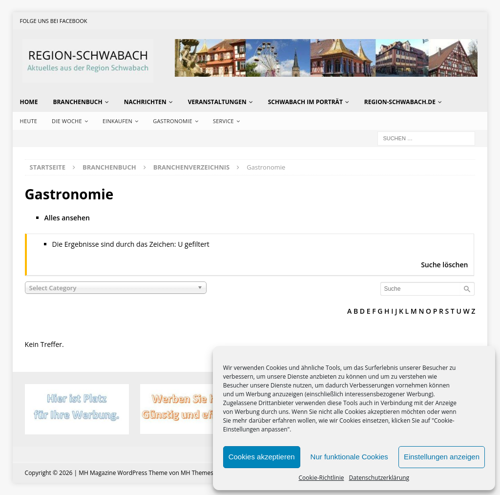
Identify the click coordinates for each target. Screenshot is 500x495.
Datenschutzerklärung (379, 477)
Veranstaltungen (217, 102)
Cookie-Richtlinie (321, 477)
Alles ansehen (67, 217)
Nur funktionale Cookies (349, 456)
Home (29, 102)
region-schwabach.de (400, 102)
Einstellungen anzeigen (441, 456)
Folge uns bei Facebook (53, 20)
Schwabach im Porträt (305, 102)
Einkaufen (117, 121)
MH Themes (197, 473)
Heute (28, 121)
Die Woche (67, 121)
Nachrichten (145, 102)
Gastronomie (172, 121)
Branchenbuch (77, 102)
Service (223, 121)
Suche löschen (444, 264)
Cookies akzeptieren (262, 456)
